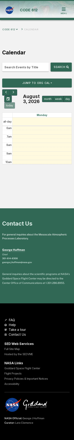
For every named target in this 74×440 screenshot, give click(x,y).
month (47, 98)
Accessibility (11, 383)
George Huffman (13, 249)
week (58, 98)
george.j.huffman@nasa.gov (17, 262)
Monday (42, 115)
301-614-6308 (10, 258)
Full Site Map (12, 349)
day (67, 98)
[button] (37, 83)
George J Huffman (33, 418)
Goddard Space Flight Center (22, 368)
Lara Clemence (24, 422)
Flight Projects (13, 373)
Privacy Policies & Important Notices (26, 378)
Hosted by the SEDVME (18, 354)
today (9, 105)
